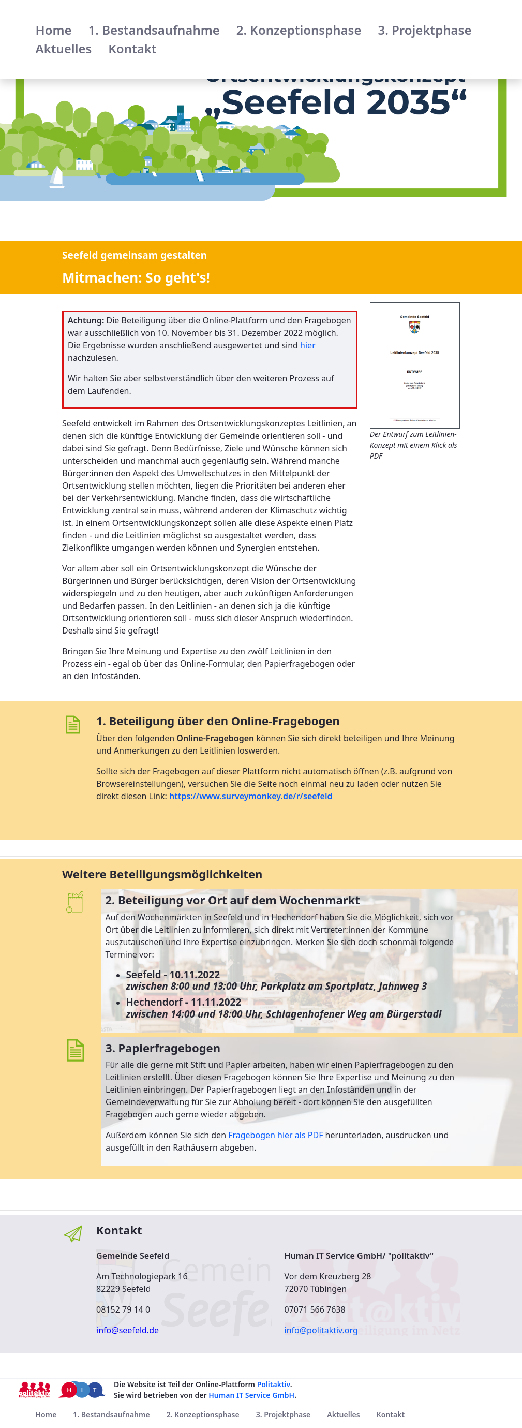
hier (308, 345)
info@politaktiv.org (321, 1330)
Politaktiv (273, 1384)
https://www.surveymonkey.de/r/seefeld (250, 796)
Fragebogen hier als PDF (275, 1135)
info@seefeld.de (127, 1330)
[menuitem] (53, 30)
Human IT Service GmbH (251, 1395)
